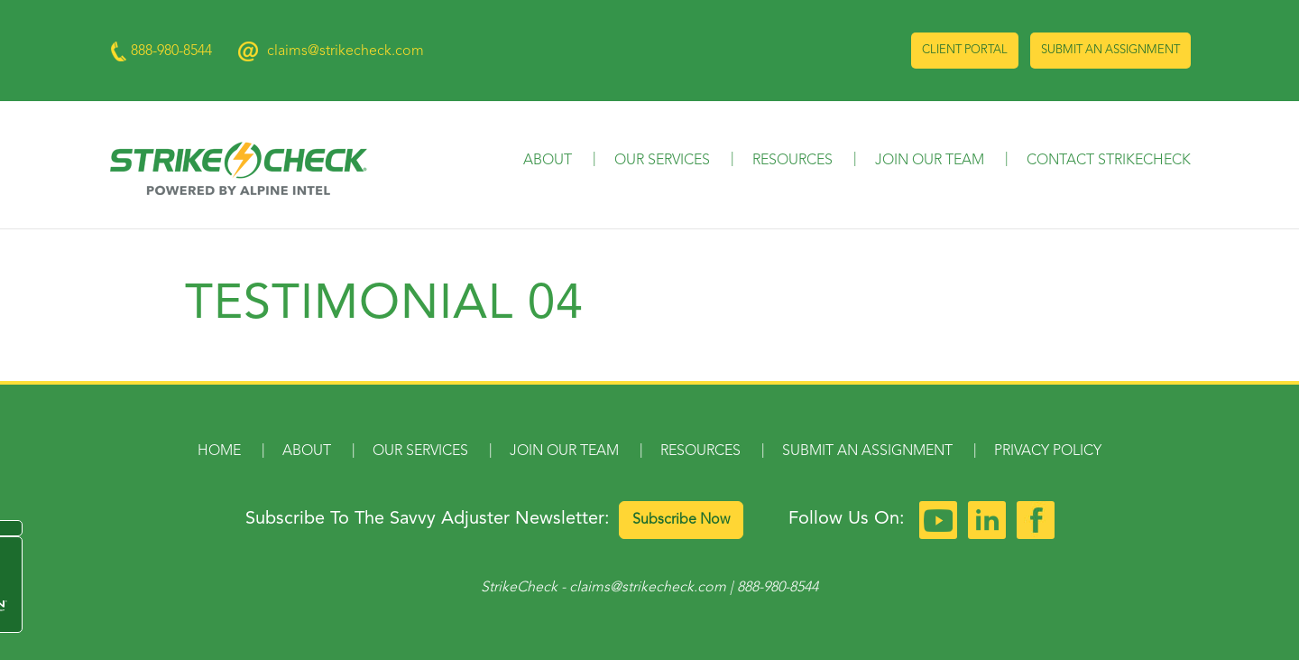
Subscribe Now (681, 520)
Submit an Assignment (1110, 50)
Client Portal (965, 50)
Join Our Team (929, 160)
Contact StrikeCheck (1109, 160)
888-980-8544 (777, 588)
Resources (792, 160)
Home (219, 451)
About (547, 160)
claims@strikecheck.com (345, 51)
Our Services (662, 160)
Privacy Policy (1047, 451)
